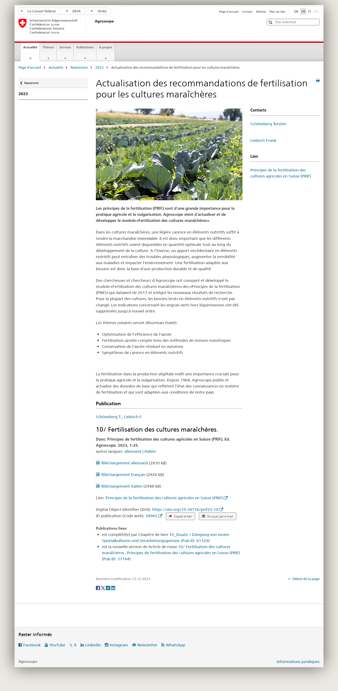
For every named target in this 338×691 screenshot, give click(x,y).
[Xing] (108, 587)
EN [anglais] (317, 11)
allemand (132, 451)
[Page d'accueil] (93, 26)
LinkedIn (93, 644)
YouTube (57, 644)
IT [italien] (309, 11)
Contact (247, 11)
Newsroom (79, 67)
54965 (151, 515)
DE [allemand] (296, 11)
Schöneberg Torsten (268, 123)
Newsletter (147, 644)
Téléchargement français (121, 474)
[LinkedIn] (113, 587)
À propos (105, 47)
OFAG (99, 11)
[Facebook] (98, 587)
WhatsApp (175, 644)
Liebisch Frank (263, 140)
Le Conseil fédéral (38, 11)
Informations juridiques (298, 661)
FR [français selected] (303, 11)
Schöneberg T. (109, 416)
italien (150, 451)
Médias (261, 11)
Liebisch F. (133, 416)
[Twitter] (103, 587)
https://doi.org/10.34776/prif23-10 (185, 509)
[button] (271, 22)
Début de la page (306, 579)
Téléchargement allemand (122, 462)
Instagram (119, 644)
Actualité (31, 49)
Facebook (32, 644)
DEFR (74, 11)
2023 (99, 67)
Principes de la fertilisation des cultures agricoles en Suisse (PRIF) (164, 497)
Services (65, 47)
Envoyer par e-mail (217, 516)
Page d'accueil (228, 11)
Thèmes (48, 47)
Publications (85, 47)
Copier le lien (180, 516)
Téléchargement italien (119, 486)
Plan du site (277, 11)
